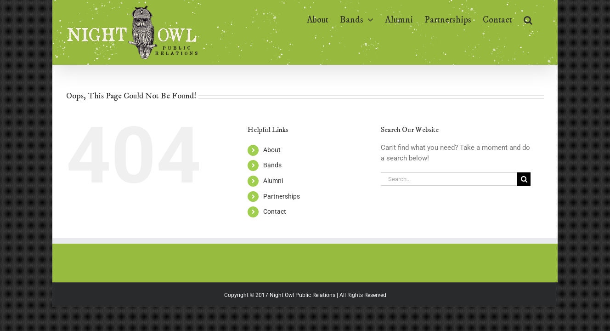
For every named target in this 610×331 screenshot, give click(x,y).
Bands (272, 165)
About (272, 150)
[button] (539, 19)
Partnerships (281, 196)
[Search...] (449, 179)
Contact (274, 211)
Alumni (273, 180)
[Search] (524, 179)
